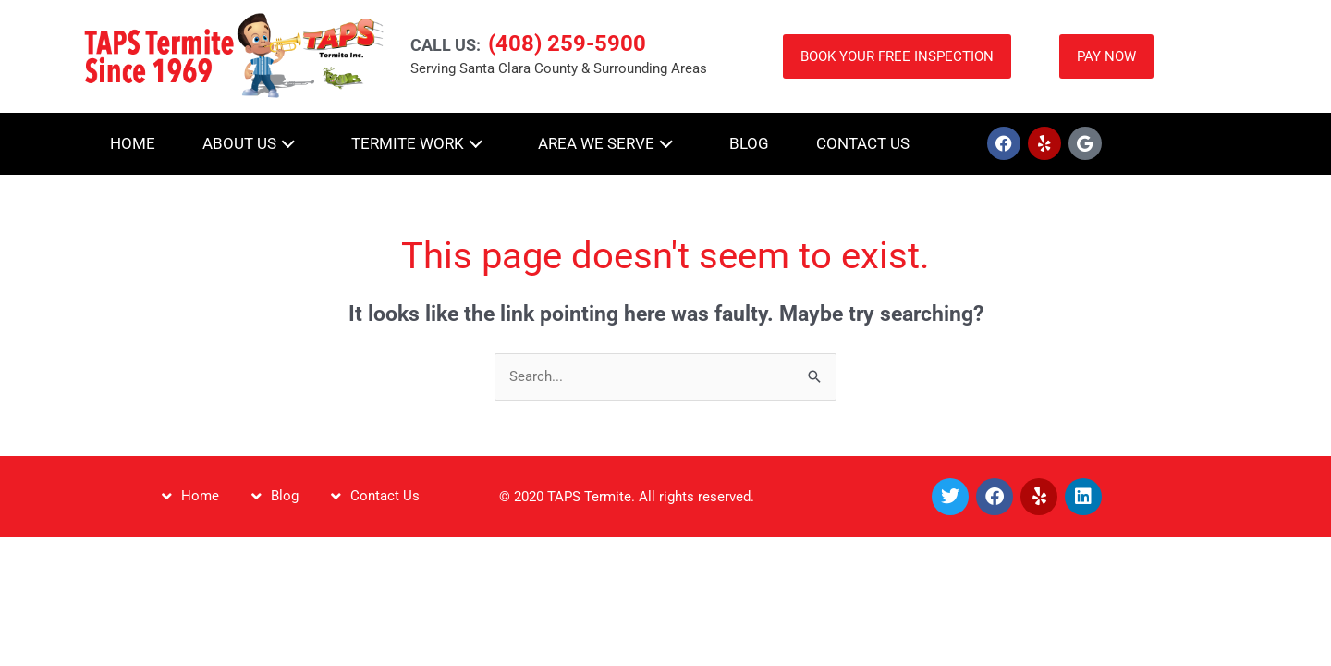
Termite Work (421, 142)
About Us (253, 142)
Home (132, 143)
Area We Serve (610, 142)
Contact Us (863, 143)
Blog (749, 143)
